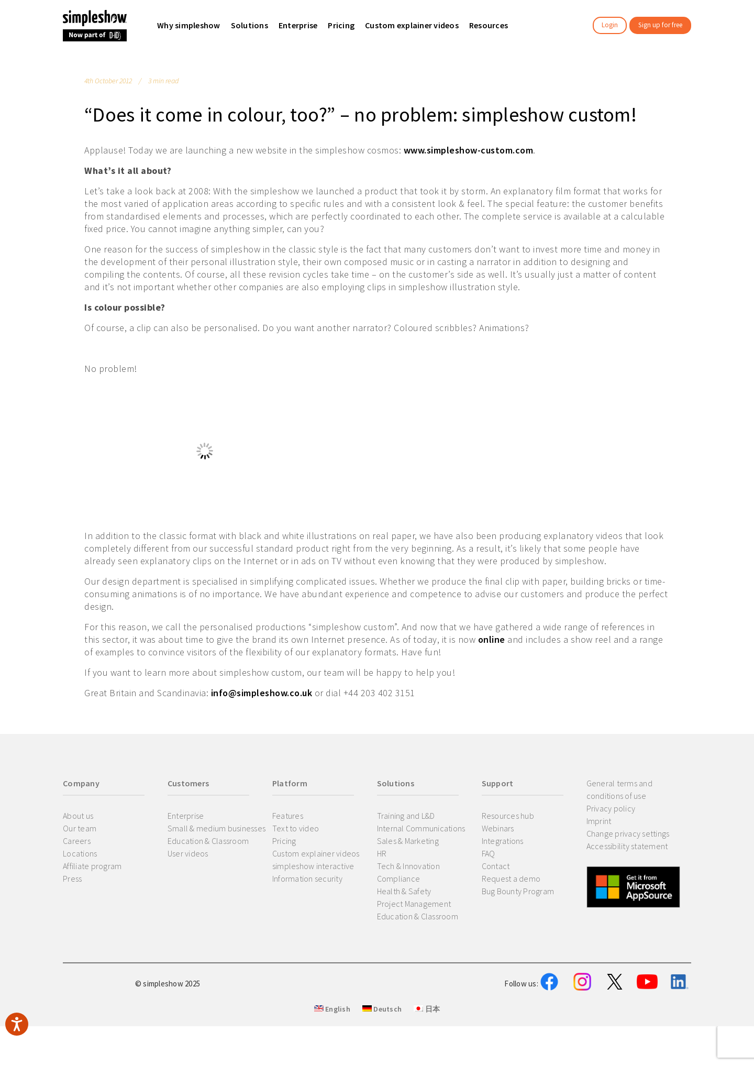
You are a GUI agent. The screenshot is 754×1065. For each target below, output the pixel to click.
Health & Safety (404, 891)
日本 (427, 1060)
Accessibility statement (627, 846)
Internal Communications (421, 828)
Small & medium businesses (216, 828)
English (332, 1060)
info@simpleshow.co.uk (262, 693)
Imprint (599, 821)
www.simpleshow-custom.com (469, 150)
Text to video (295, 828)
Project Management (414, 903)
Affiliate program (92, 866)
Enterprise (186, 815)
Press (72, 878)
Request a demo (511, 878)
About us (78, 815)
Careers (77, 841)
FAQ (488, 853)
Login (610, 24)
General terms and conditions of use (619, 789)
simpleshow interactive (313, 866)
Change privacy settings (628, 833)
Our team (79, 828)
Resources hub (508, 815)
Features (287, 815)
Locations (80, 853)
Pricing (284, 841)
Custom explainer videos (316, 853)
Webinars (498, 828)
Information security (307, 878)
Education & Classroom (208, 841)
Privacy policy (611, 808)
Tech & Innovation (408, 866)
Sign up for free (660, 24)
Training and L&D (406, 815)
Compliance (398, 878)
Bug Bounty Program (518, 891)
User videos (188, 853)
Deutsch (382, 1060)
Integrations (503, 841)
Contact (496, 866)
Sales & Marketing (408, 841)
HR (382, 853)
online (491, 639)
